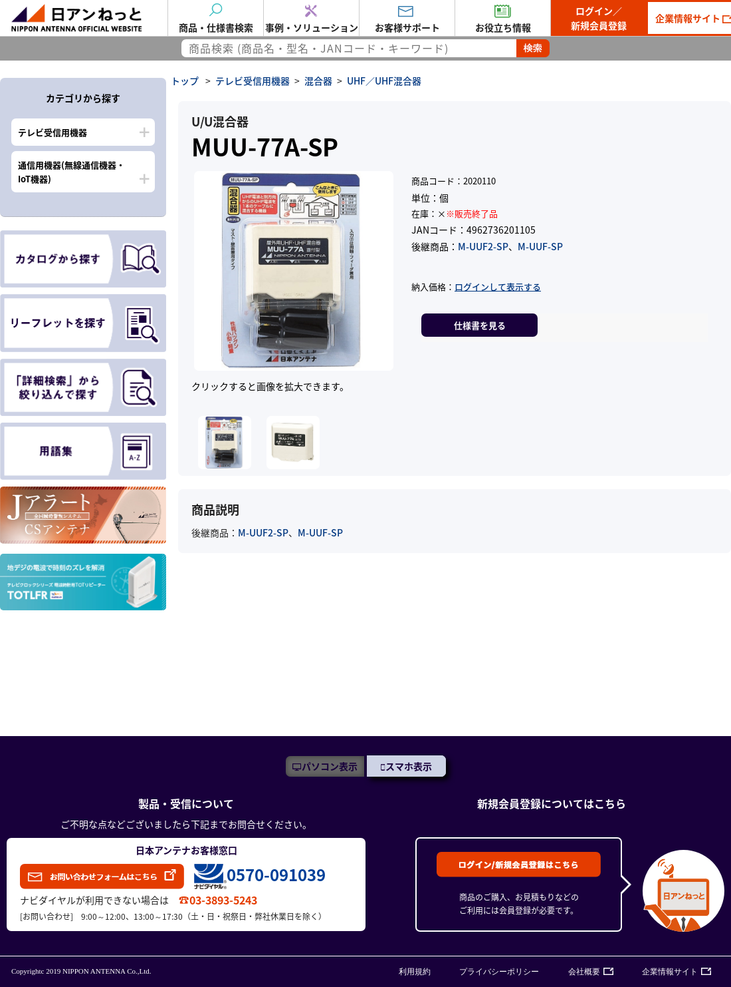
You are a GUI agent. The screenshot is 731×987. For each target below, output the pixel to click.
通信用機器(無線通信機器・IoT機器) (71, 171)
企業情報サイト (670, 971)
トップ (185, 80)
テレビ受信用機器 (52, 132)
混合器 (318, 80)
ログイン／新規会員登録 (599, 18)
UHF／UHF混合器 (384, 80)
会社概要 (584, 971)
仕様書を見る (480, 325)
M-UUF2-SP (483, 246)
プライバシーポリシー (499, 971)
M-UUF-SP (540, 246)
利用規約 (415, 971)
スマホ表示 (408, 766)
